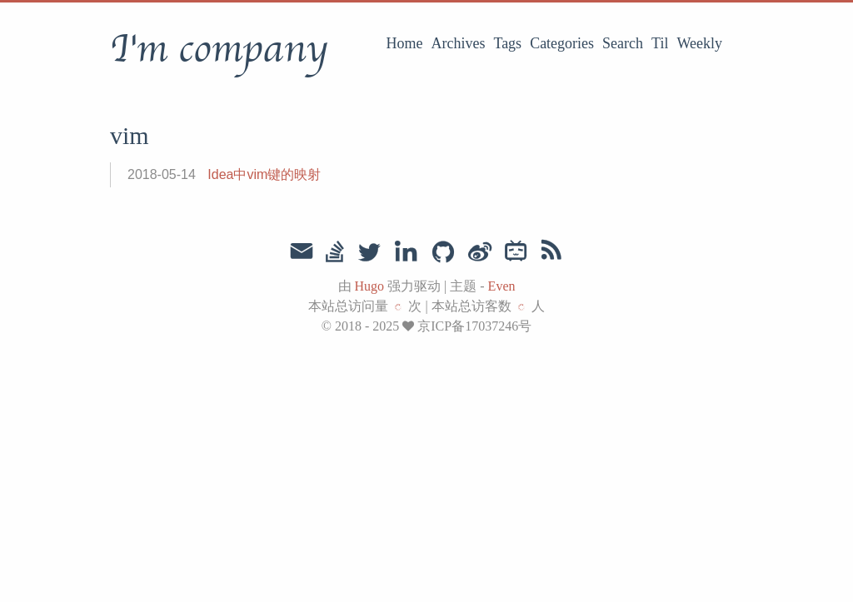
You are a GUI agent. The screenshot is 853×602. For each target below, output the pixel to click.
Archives (458, 43)
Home (404, 43)
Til (659, 43)
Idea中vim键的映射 (264, 174)
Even (502, 286)
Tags (507, 43)
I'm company (218, 49)
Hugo (370, 286)
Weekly (699, 43)
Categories (562, 43)
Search (622, 43)
